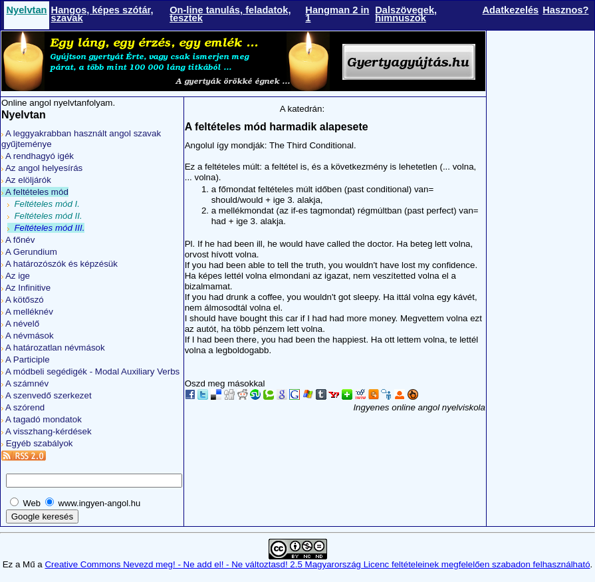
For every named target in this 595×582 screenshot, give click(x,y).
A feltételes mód (34, 192)
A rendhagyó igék (37, 156)
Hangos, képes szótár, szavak (102, 14)
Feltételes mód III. (45, 228)
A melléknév (27, 312)
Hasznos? (565, 10)
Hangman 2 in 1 (337, 14)
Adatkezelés (511, 10)
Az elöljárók (26, 180)
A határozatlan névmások (53, 348)
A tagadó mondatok (41, 419)
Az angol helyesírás (41, 168)
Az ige (15, 276)
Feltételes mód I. (43, 204)
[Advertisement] (540, 241)
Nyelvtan (26, 10)
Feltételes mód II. (44, 216)
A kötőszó (22, 300)
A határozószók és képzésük (59, 264)
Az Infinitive (26, 288)
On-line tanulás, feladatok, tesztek (230, 14)
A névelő (20, 324)
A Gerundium (29, 252)
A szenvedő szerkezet (46, 395)
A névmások (27, 336)
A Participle (25, 359)
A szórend (23, 407)
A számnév (25, 383)
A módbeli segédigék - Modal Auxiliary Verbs (90, 371)
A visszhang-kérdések (46, 431)
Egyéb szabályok (36, 443)
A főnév (18, 240)
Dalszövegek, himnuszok (406, 14)
